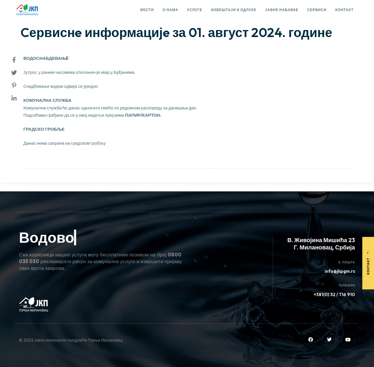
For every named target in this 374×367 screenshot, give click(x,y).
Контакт (344, 10)
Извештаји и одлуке (233, 10)
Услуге (194, 10)
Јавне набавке (281, 10)
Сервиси (316, 10)
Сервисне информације (49, 16)
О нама (170, 10)
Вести (147, 10)
